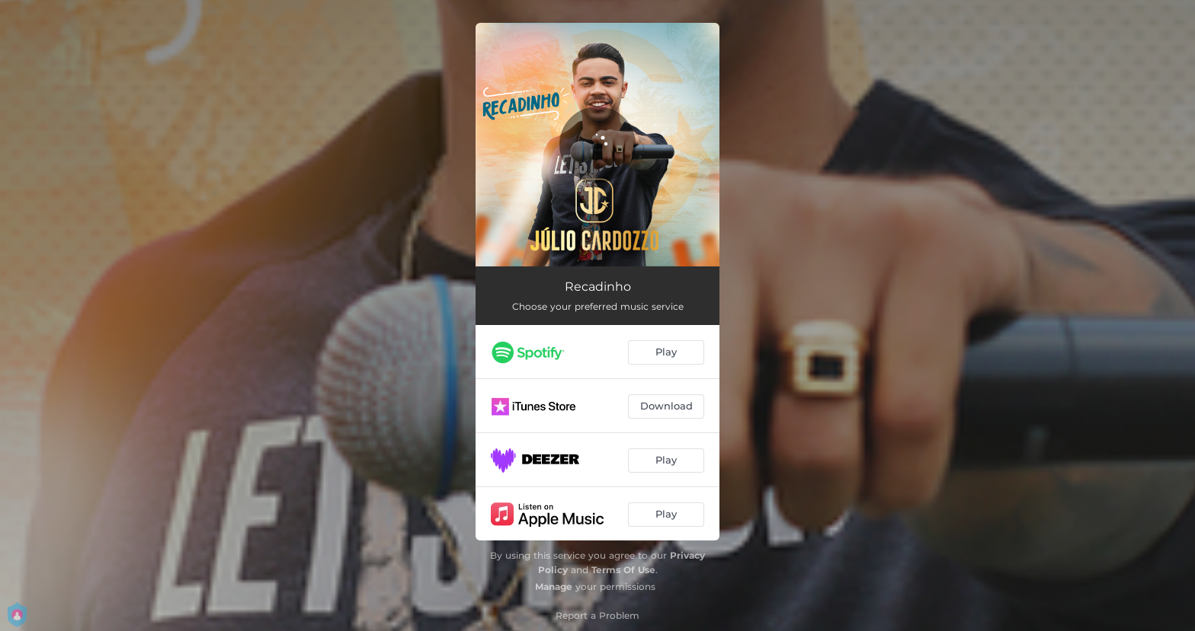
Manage (553, 586)
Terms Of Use (623, 569)
